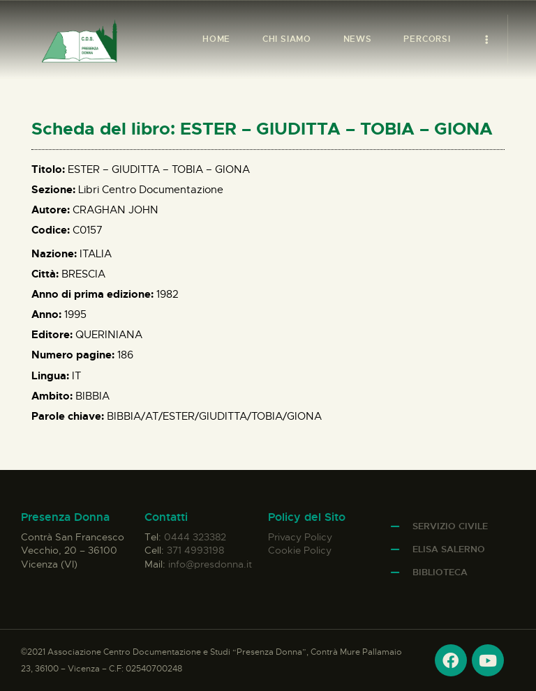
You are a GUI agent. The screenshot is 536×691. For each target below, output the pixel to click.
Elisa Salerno (448, 549)
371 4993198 (195, 550)
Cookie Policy (300, 550)
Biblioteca (440, 572)
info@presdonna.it (210, 564)
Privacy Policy (300, 537)
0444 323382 (195, 537)
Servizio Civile (450, 526)
